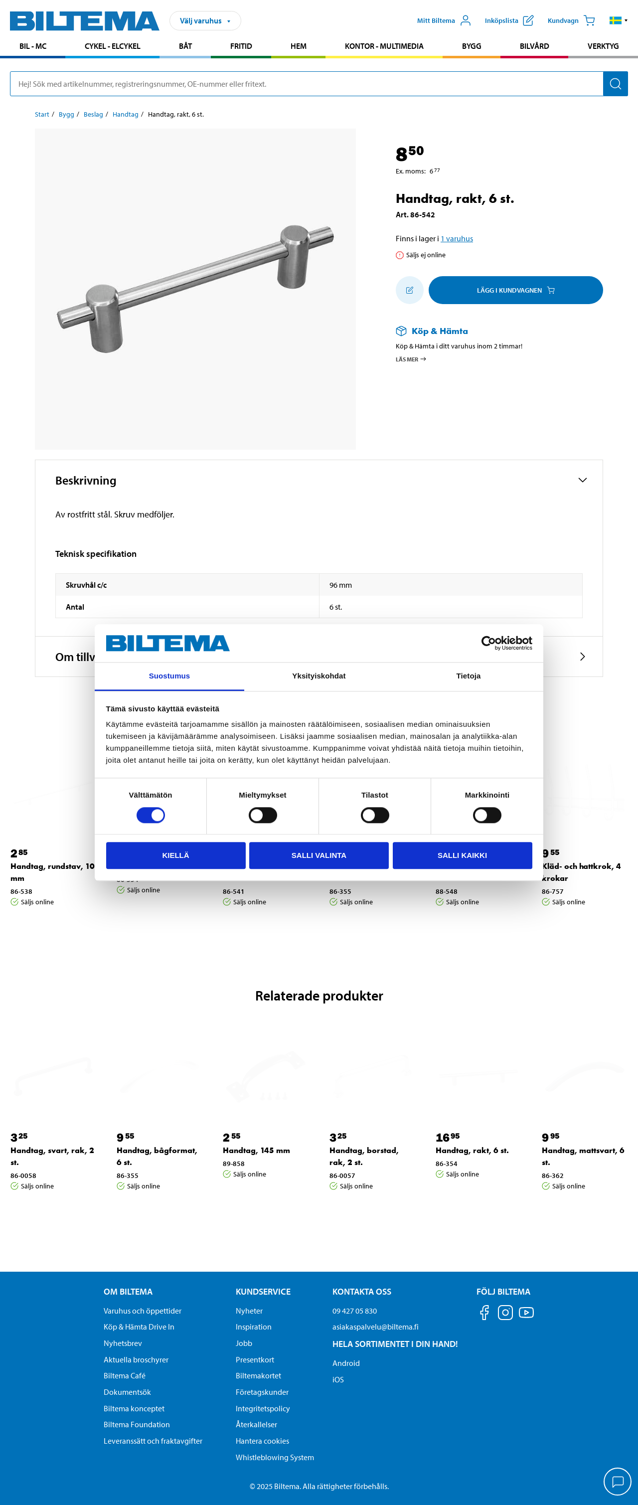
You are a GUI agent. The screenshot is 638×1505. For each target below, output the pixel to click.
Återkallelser (256, 1424)
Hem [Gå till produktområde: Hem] (299, 46)
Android (346, 1363)
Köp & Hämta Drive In (139, 1327)
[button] (619, 20)
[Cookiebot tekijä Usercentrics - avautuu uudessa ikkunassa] (488, 643)
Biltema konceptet (134, 1408)
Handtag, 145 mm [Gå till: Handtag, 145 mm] (256, 1150)
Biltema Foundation (137, 1424)
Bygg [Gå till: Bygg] (66, 114)
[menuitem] (32, 47)
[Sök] (615, 83)
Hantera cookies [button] (262, 1441)
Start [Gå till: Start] (42, 114)
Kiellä (175, 855)
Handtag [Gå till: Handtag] (126, 114)
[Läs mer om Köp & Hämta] (489, 330)
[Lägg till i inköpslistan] (410, 290)
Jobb (244, 1343)
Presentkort (255, 1359)
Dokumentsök (127, 1392)
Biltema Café (125, 1375)
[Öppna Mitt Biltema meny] (444, 20)
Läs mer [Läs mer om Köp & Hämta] (411, 359)
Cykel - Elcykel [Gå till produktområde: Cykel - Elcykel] (113, 46)
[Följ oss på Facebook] (484, 1314)
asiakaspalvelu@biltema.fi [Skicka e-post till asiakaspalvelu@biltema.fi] (375, 1327)
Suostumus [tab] (169, 676)
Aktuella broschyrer (136, 1359)
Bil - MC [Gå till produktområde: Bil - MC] (32, 46)
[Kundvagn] (571, 20)
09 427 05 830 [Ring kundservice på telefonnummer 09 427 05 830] (354, 1311)
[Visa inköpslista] (509, 20)
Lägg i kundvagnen (516, 290)
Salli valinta (319, 855)
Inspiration (254, 1327)
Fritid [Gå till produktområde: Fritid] (241, 46)
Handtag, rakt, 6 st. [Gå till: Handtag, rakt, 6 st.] (472, 1150)
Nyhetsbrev (123, 1343)
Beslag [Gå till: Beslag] (93, 114)
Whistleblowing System (275, 1457)
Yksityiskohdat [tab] (318, 676)
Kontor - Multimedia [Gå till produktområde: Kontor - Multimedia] (384, 46)
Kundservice (263, 1291)
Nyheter (249, 1311)
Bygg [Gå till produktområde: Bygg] (471, 46)
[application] (618, 1483)
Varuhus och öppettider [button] (142, 1311)
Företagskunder (262, 1392)
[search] (319, 83)
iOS (338, 1379)
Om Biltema (128, 1291)
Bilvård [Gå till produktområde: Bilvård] (534, 46)
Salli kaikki (462, 855)
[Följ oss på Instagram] (505, 1314)
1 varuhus (457, 238)
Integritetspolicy (263, 1408)
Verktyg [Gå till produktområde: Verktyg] (603, 46)
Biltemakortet (258, 1375)
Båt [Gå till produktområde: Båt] (185, 46)
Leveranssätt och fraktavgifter (153, 1441)
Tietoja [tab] (469, 676)
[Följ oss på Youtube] (526, 1317)
